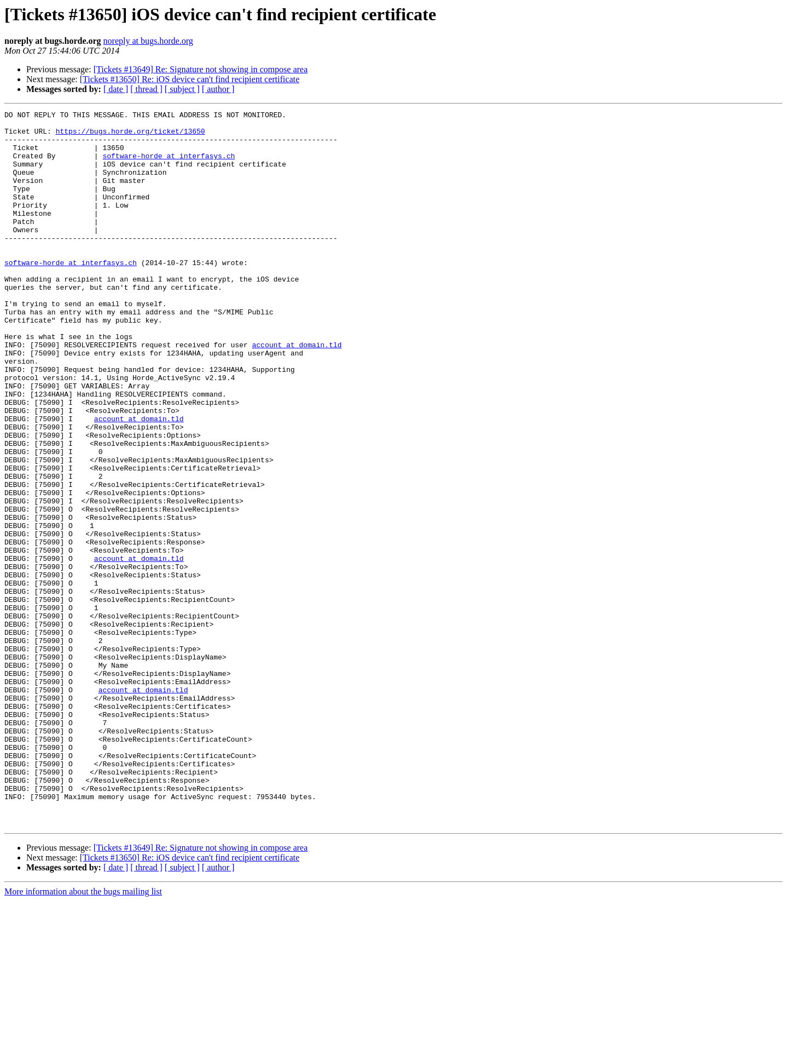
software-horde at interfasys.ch (168, 165)
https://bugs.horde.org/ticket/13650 (130, 136)
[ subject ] (182, 89)
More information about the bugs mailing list (83, 1034)
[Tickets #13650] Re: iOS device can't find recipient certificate (189, 79)
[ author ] (218, 89)
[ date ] (115, 89)
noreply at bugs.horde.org (148, 40)
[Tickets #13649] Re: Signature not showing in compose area (201, 69)
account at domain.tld (297, 392)
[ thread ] (146, 89)
